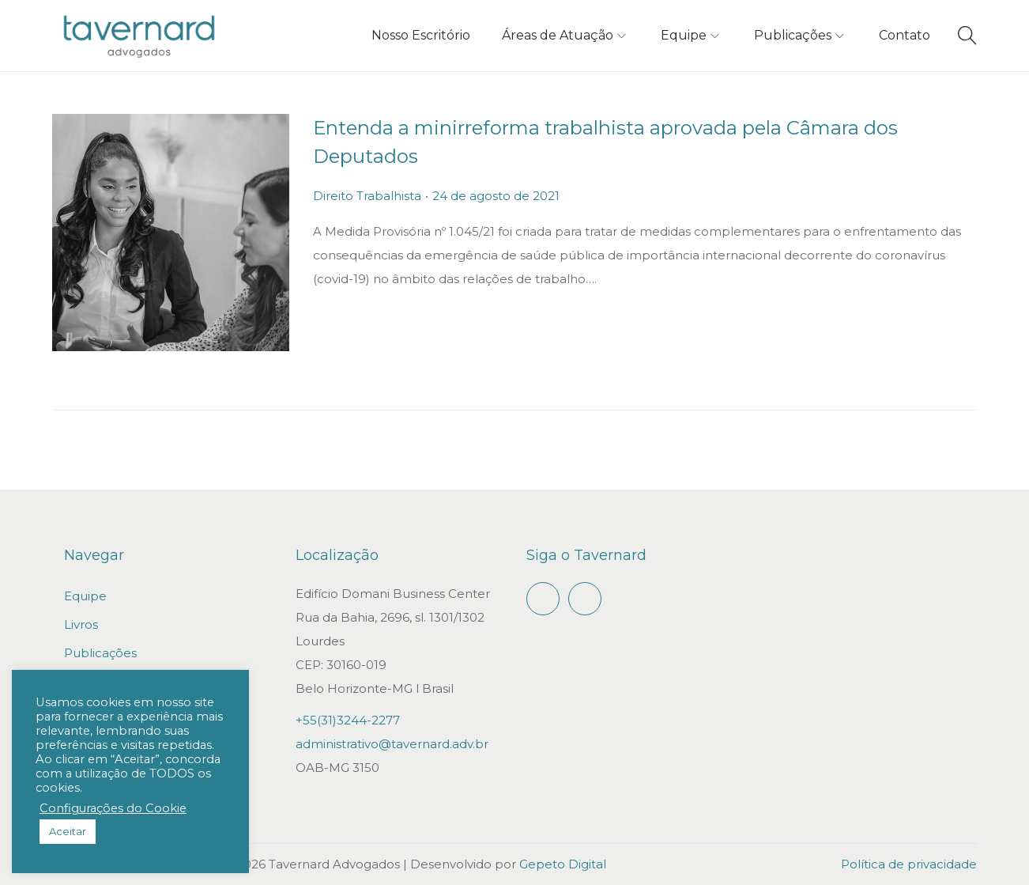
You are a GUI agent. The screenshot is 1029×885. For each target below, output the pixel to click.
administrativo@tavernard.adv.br (392, 743)
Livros (81, 624)
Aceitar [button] (67, 831)
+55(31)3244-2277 (348, 720)
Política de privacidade (909, 864)
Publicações (100, 652)
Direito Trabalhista (367, 195)
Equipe (85, 595)
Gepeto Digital (562, 864)
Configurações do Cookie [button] (113, 808)
